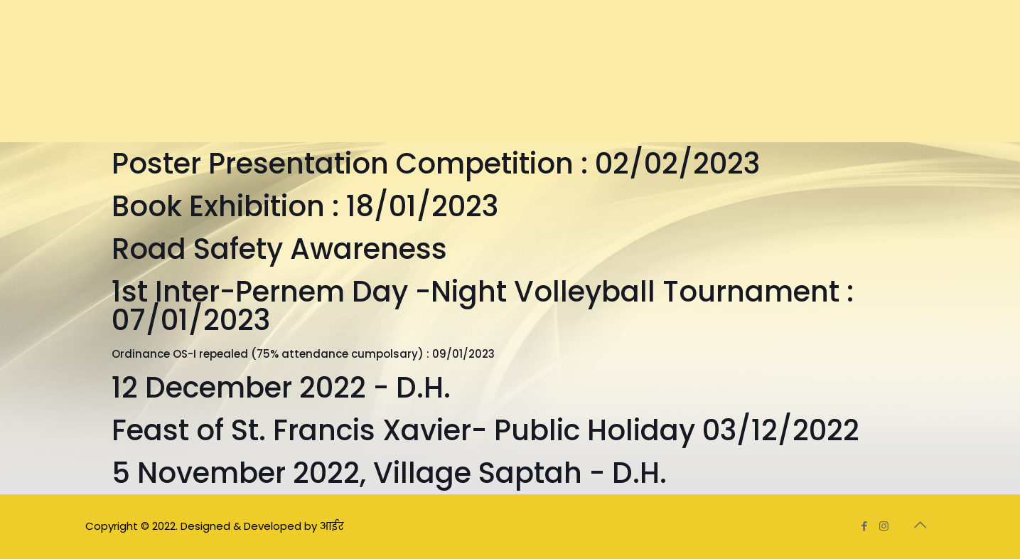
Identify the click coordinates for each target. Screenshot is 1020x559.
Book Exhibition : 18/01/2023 (305, 206)
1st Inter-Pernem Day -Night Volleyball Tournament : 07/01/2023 (483, 306)
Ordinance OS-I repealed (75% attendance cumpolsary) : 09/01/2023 (303, 353)
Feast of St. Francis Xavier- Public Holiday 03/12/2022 (485, 430)
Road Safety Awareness (279, 249)
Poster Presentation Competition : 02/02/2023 (436, 163)
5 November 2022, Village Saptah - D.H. (389, 473)
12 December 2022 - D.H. (281, 388)
